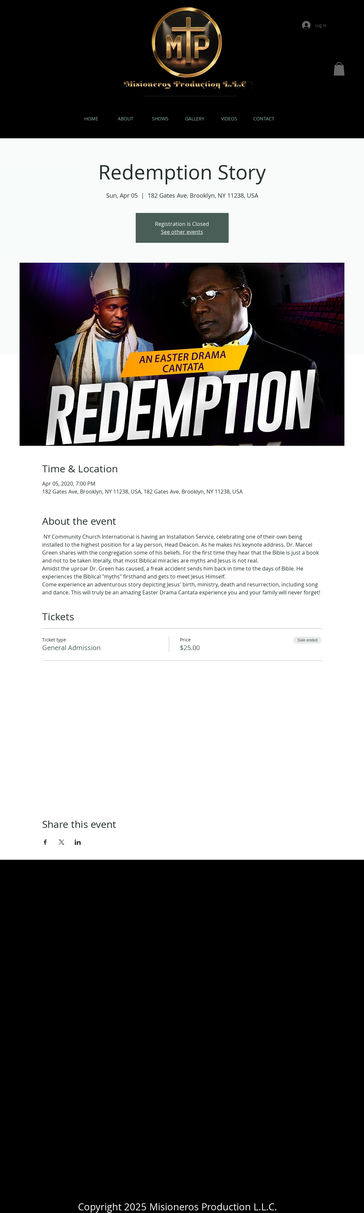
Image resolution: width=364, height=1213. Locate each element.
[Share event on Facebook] (45, 842)
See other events (182, 232)
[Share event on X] (61, 842)
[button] (339, 69)
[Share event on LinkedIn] (78, 842)
